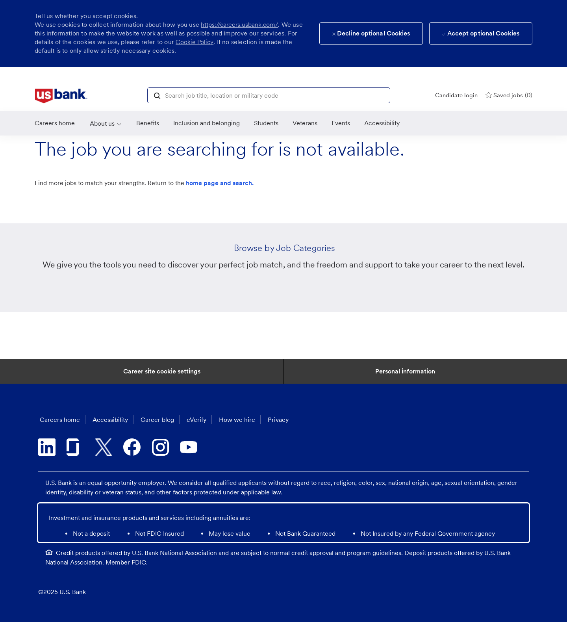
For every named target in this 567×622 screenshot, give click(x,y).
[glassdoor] (75, 447)
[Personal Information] (405, 371)
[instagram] (160, 447)
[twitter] (103, 447)
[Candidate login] (456, 95)
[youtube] (188, 447)
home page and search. (220, 183)
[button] (157, 94)
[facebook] (132, 447)
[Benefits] (147, 123)
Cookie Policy (194, 42)
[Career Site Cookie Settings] (161, 371)
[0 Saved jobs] (508, 95)
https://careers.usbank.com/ (239, 24)
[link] (61, 96)
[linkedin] (47, 447)
